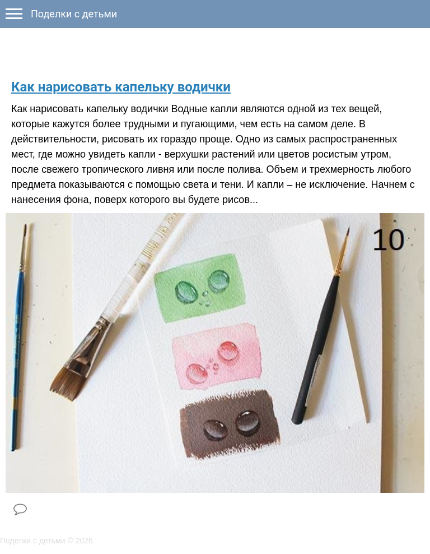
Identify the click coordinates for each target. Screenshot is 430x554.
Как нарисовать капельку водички (121, 87)
